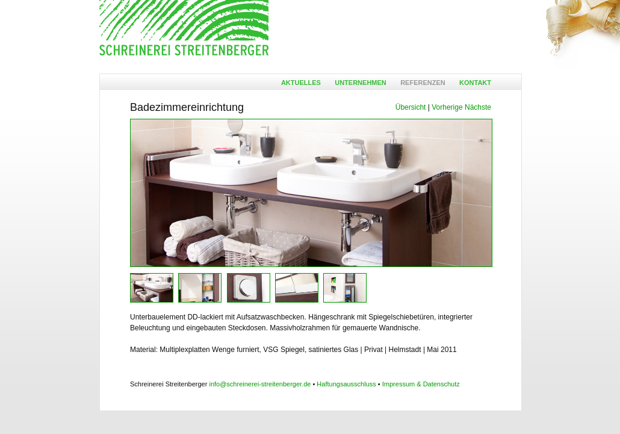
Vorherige (447, 107)
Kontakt (475, 82)
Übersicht (410, 107)
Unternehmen (360, 82)
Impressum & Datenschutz (421, 384)
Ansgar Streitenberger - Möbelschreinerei (183, 28)
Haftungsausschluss (346, 384)
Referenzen (422, 82)
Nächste (478, 107)
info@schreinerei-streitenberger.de (260, 384)
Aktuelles (301, 82)
